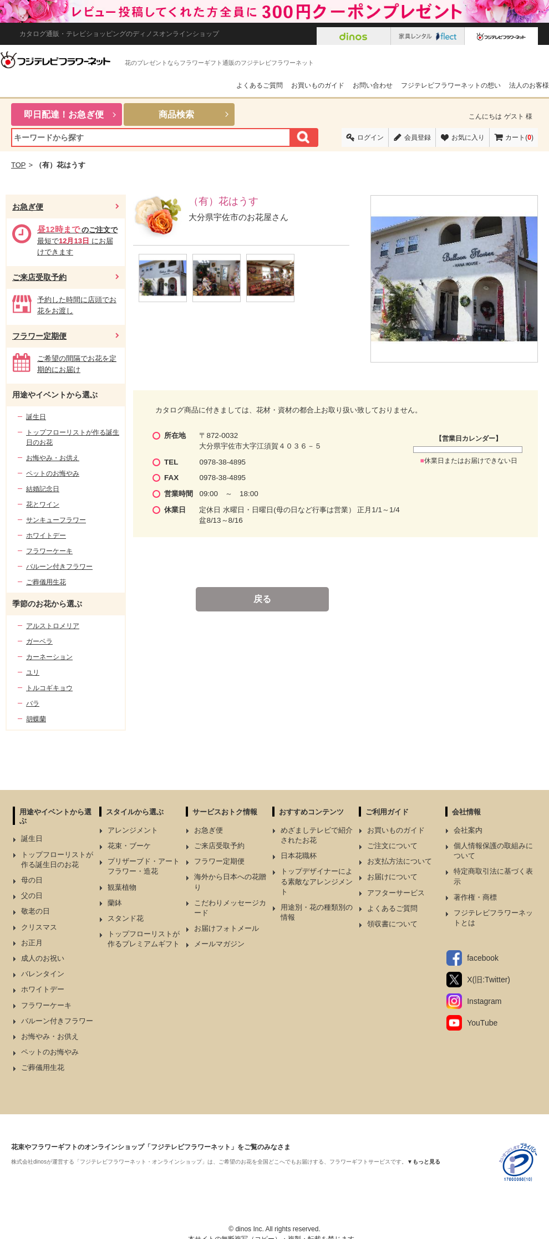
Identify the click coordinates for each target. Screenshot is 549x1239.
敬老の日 (35, 911)
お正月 (32, 943)
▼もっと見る (423, 1162)
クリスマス (39, 927)
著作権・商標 (475, 897)
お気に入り (468, 137)
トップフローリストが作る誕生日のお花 (72, 437)
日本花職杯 (299, 856)
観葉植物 (122, 887)
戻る (262, 599)
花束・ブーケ (129, 846)
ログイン (370, 137)
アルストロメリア (52, 626)
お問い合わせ (373, 85)
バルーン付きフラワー (59, 566)
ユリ (32, 672)
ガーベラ (39, 641)
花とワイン (42, 504)
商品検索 (176, 114)
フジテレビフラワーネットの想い (451, 85)
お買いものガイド (317, 85)
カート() (519, 137)
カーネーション (49, 657)
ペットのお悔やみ (52, 473)
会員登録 (417, 137)
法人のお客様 (529, 85)
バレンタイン (42, 974)
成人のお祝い (42, 958)
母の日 (32, 880)
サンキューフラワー (56, 520)
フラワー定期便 (39, 336)
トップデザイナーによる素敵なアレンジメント (317, 881)
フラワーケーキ (49, 551)
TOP (18, 165)
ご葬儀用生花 (46, 582)
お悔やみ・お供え (52, 458)
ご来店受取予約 (39, 277)
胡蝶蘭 (36, 719)
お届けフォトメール (226, 928)
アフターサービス (396, 893)
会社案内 (468, 830)
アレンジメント (133, 830)
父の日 (32, 895)
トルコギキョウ (49, 688)
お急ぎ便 (27, 206)
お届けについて (392, 877)
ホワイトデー (46, 535)
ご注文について (392, 846)
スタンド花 (126, 918)
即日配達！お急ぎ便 (64, 114)
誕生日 (36, 417)
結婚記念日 (42, 489)
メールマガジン (219, 944)
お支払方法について (399, 861)
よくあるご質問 (259, 85)
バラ (32, 703)
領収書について (392, 924)
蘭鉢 (115, 903)
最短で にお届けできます (77, 241)
